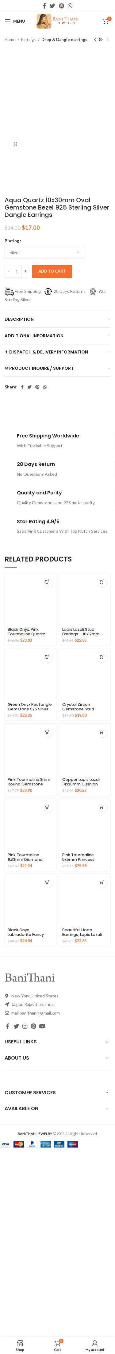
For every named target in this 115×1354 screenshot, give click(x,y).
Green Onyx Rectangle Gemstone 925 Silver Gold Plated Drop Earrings (30, 711)
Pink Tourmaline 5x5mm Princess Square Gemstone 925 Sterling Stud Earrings (84, 861)
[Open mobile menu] (15, 21)
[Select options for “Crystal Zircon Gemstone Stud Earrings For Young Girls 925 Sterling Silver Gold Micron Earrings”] (102, 657)
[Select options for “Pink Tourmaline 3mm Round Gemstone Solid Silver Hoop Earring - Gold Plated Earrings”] (47, 732)
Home (10, 39)
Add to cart (52, 271)
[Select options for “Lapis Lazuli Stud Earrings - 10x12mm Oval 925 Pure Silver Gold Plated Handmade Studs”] (102, 582)
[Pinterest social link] (61, 5)
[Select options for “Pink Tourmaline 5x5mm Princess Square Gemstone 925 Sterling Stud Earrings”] (102, 807)
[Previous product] (95, 40)
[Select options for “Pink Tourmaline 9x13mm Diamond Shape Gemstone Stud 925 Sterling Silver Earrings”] (47, 807)
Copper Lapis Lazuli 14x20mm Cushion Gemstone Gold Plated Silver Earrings (83, 786)
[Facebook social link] (44, 5)
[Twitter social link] (52, 5)
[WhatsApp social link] (70, 5)
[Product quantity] (16, 271)
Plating (12, 240)
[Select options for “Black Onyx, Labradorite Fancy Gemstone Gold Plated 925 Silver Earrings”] (47, 882)
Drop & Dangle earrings (64, 39)
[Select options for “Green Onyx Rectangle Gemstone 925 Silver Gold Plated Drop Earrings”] (47, 657)
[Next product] (107, 40)
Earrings (28, 39)
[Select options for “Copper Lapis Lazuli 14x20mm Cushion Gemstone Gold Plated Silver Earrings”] (102, 732)
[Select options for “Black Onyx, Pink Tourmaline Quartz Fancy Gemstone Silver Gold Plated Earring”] (47, 582)
